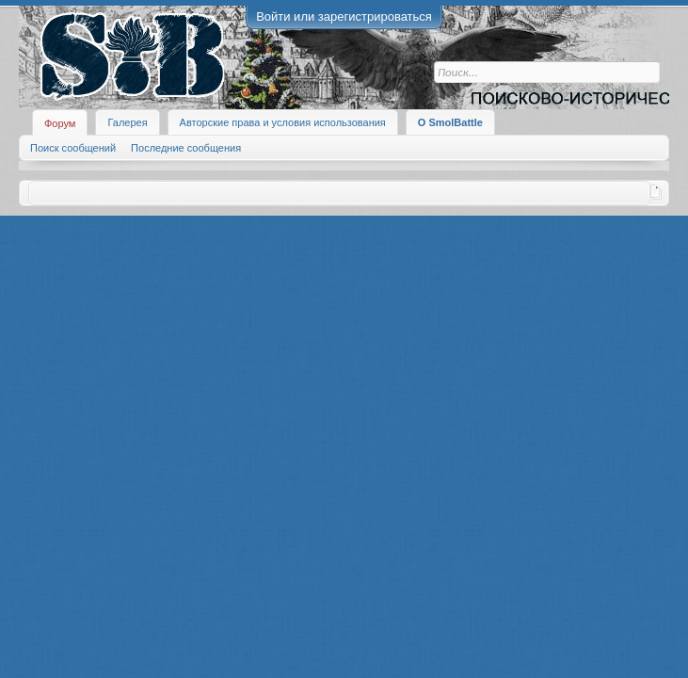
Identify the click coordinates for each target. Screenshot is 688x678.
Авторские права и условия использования (283, 122)
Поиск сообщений (73, 147)
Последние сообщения (186, 147)
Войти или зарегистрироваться (344, 16)
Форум (59, 123)
